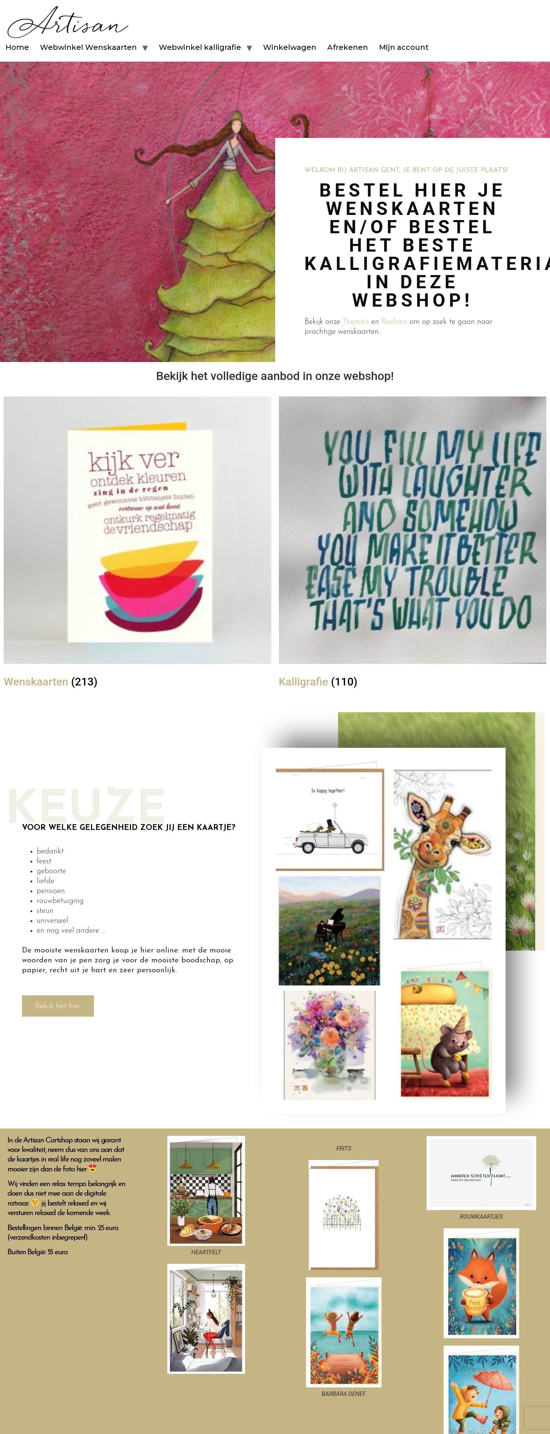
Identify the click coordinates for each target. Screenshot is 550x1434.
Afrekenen (347, 47)
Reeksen (394, 322)
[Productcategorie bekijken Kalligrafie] (413, 545)
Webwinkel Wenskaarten (88, 47)
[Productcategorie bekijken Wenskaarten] (138, 545)
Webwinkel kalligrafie (200, 47)
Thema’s (355, 322)
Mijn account (404, 47)
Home (17, 47)
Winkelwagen (289, 47)
